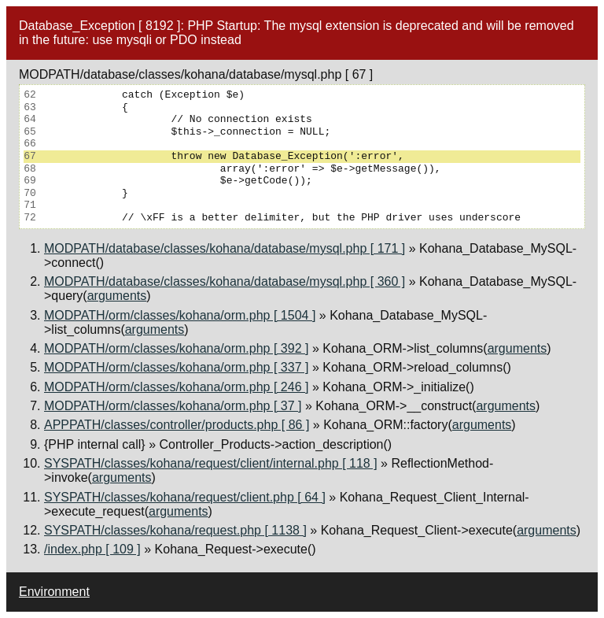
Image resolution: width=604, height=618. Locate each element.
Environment (54, 591)
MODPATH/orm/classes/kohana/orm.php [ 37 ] (173, 406)
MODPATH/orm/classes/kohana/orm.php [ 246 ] (176, 387)
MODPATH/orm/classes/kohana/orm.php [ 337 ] (176, 367)
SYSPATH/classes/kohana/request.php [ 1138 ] (175, 530)
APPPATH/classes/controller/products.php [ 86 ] (176, 424)
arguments (117, 295)
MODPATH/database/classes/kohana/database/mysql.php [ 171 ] (224, 248)
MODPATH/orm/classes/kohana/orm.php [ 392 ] (176, 348)
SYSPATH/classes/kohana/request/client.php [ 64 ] (185, 497)
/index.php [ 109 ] (92, 549)
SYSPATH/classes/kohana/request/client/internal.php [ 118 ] (211, 463)
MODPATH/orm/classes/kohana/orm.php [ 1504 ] (179, 315)
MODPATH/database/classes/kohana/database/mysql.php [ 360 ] (224, 281)
